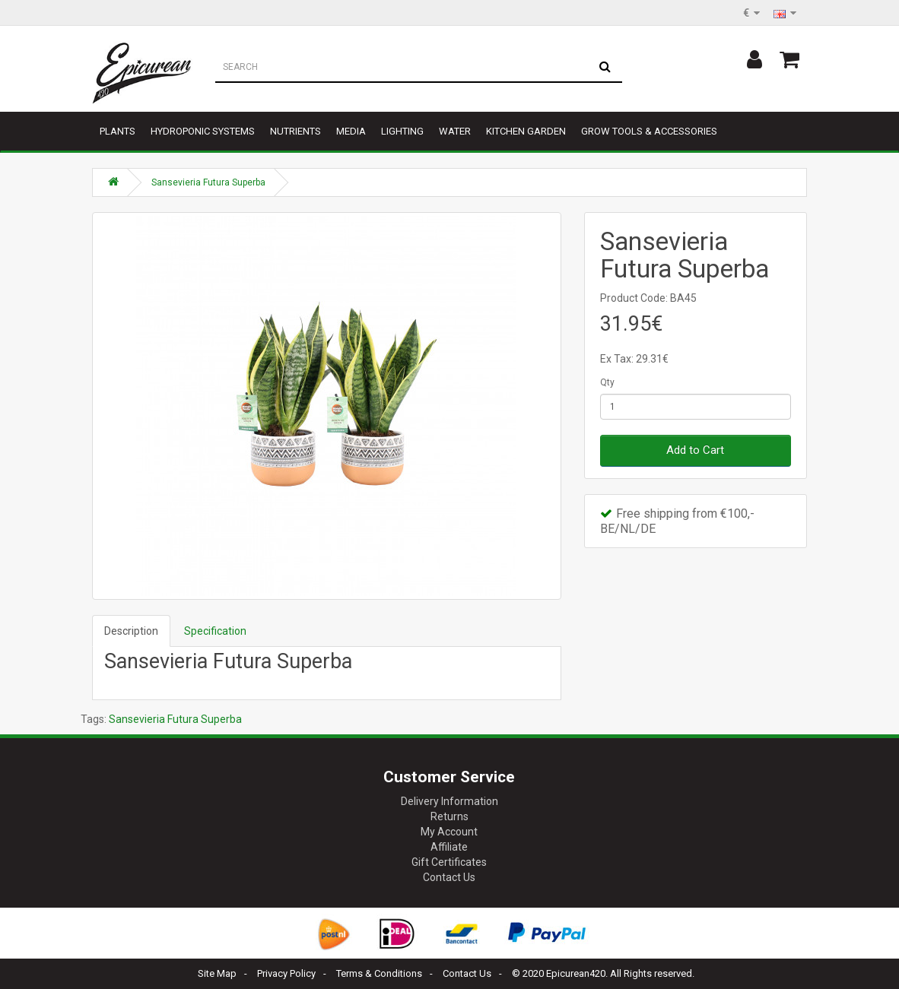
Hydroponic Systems (203, 131)
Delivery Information (449, 801)
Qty (607, 382)
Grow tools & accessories (649, 131)
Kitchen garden (526, 131)
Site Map (217, 973)
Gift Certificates (449, 862)
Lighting (402, 131)
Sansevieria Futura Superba (208, 182)
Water (455, 131)
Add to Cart (695, 450)
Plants (117, 131)
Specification (215, 631)
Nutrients (295, 131)
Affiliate (449, 847)
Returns (449, 816)
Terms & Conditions (379, 973)
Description (131, 631)
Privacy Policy (286, 973)
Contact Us (449, 877)
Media (351, 131)
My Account (449, 832)
